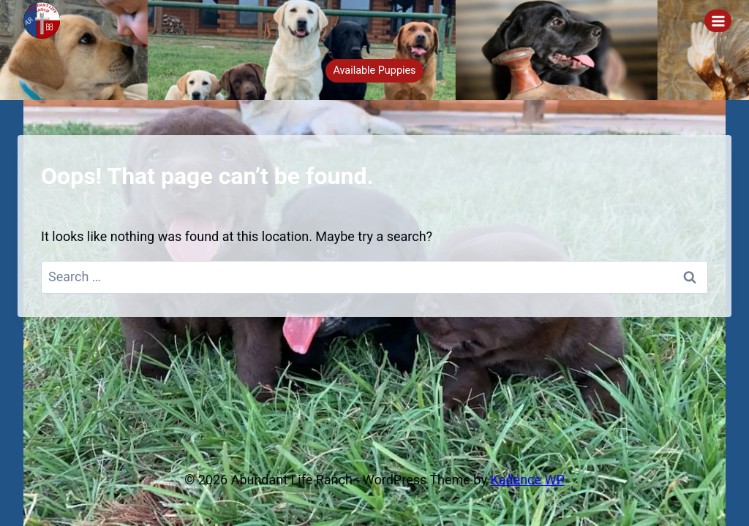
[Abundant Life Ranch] (48, 20)
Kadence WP (527, 479)
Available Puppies (374, 70)
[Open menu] (717, 20)
